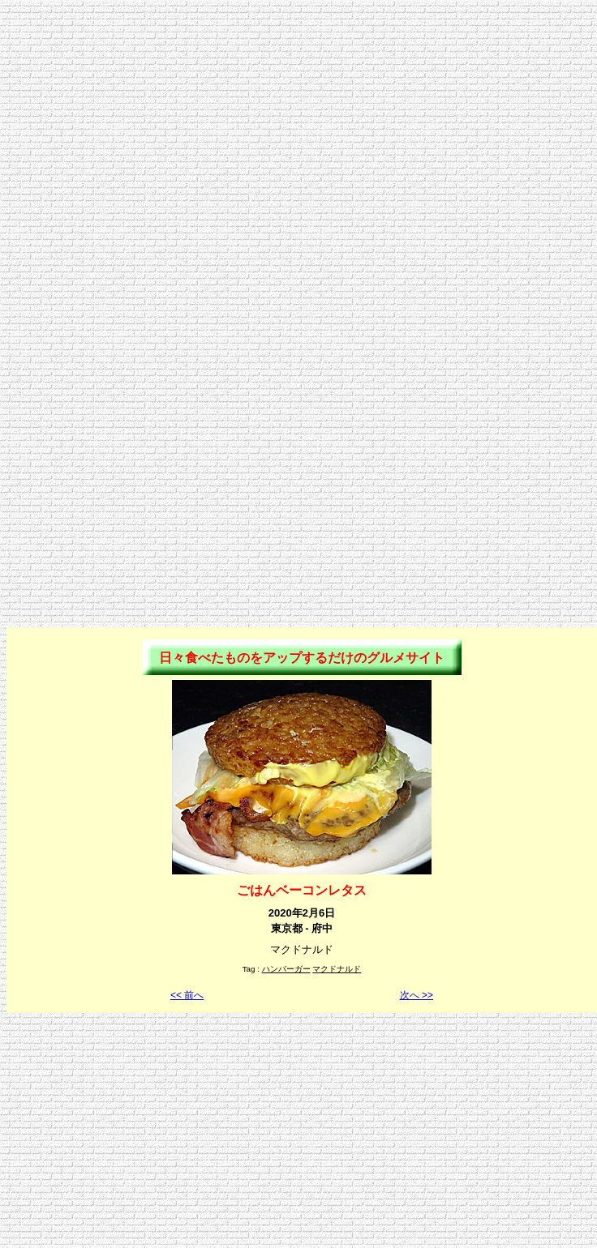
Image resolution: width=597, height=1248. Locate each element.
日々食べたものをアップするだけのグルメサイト (302, 658)
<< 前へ (187, 995)
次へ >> (416, 995)
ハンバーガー (286, 968)
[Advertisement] (296, 158)
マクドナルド (336, 968)
